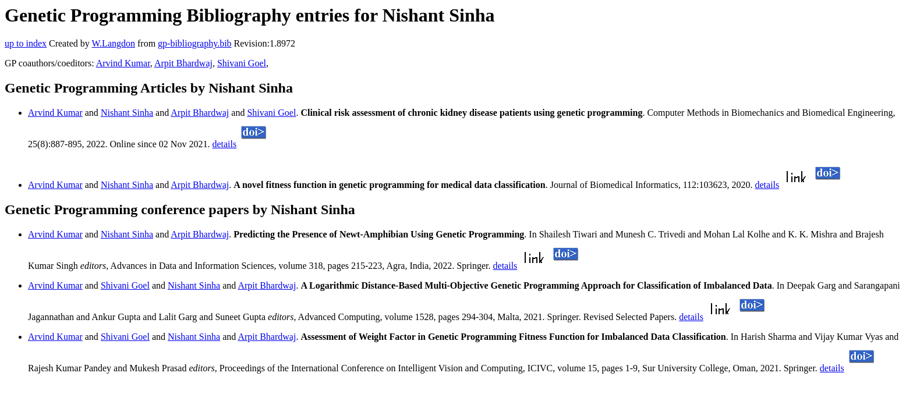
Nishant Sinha (127, 113)
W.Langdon (113, 43)
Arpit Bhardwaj (183, 63)
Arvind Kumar (123, 63)
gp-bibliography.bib (195, 43)
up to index (26, 43)
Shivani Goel (241, 63)
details (224, 144)
